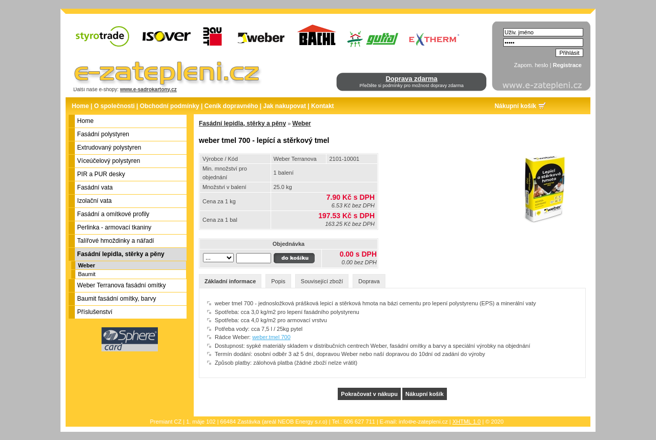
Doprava (369, 281)
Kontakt (322, 106)
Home (80, 106)
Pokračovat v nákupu (369, 394)
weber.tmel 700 (271, 337)
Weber (86, 265)
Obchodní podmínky (169, 106)
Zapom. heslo (531, 65)
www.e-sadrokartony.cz (148, 89)
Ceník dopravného (231, 106)
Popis (278, 281)
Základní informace (230, 281)
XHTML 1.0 (467, 421)
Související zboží (322, 281)
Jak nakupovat (284, 106)
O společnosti (114, 106)
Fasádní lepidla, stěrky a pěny (242, 123)
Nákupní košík (515, 106)
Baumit (86, 274)
